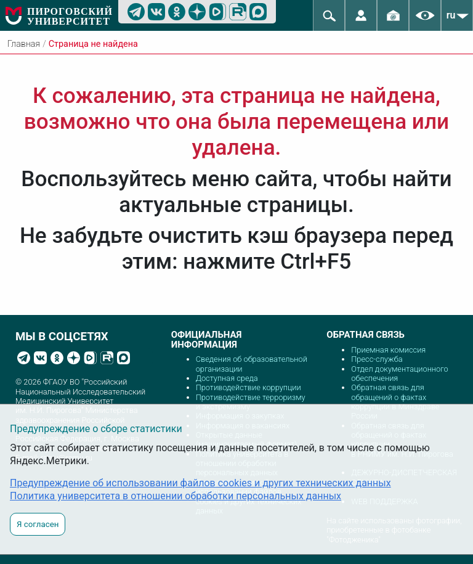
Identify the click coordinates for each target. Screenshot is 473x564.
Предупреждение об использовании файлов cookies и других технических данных (200, 483)
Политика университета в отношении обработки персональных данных (175, 496)
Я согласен (38, 524)
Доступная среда (227, 378)
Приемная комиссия (388, 349)
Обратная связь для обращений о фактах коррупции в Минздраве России (395, 401)
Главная (23, 44)
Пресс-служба (376, 359)
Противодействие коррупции (248, 387)
